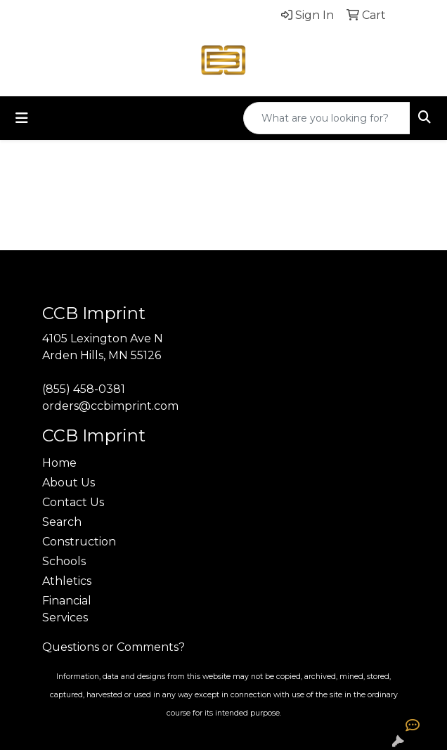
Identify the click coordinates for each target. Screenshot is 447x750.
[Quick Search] (326, 118)
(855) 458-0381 (83, 389)
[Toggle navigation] (22, 118)
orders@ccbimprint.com (110, 406)
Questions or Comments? (113, 647)
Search (62, 522)
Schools (64, 561)
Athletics (66, 581)
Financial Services (66, 609)
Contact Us (73, 502)
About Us (68, 482)
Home (59, 463)
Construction (79, 541)
